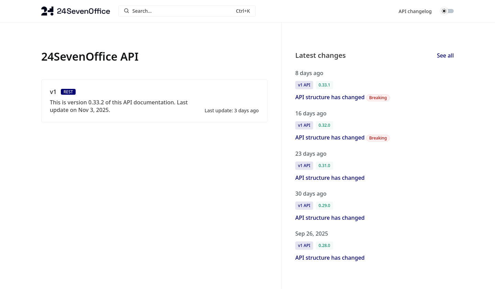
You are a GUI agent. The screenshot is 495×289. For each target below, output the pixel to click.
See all (445, 55)
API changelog (415, 11)
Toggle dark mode (447, 11)
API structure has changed (330, 97)
